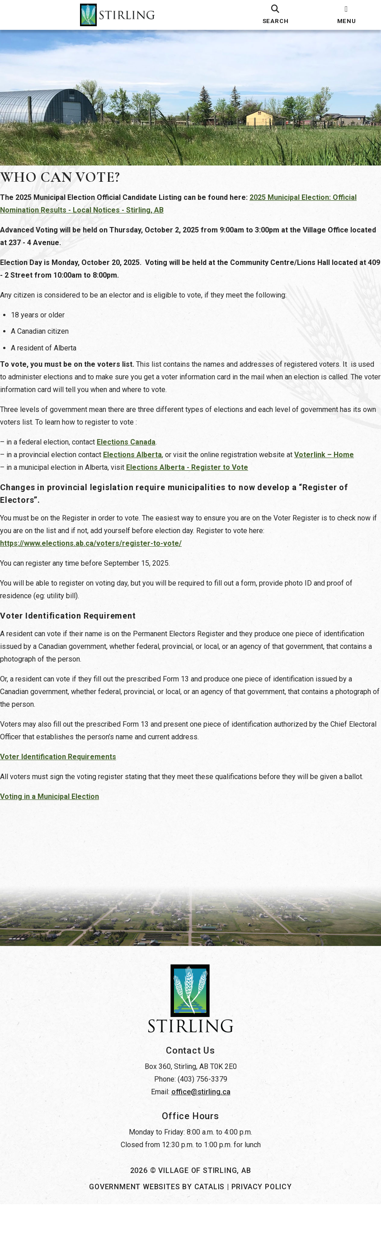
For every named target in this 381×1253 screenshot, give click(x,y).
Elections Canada (135, 451)
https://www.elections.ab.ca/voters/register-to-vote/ (100, 552)
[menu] (346, 15)
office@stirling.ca (200, 1140)
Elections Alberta (141, 463)
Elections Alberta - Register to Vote (196, 476)
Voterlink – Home (333, 463)
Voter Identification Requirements (67, 765)
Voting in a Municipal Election (58, 818)
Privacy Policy (261, 1235)
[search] (276, 15)
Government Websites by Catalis (157, 1235)
